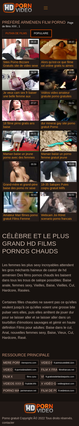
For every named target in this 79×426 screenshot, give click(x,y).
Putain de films (16, 33)
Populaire (41, 33)
